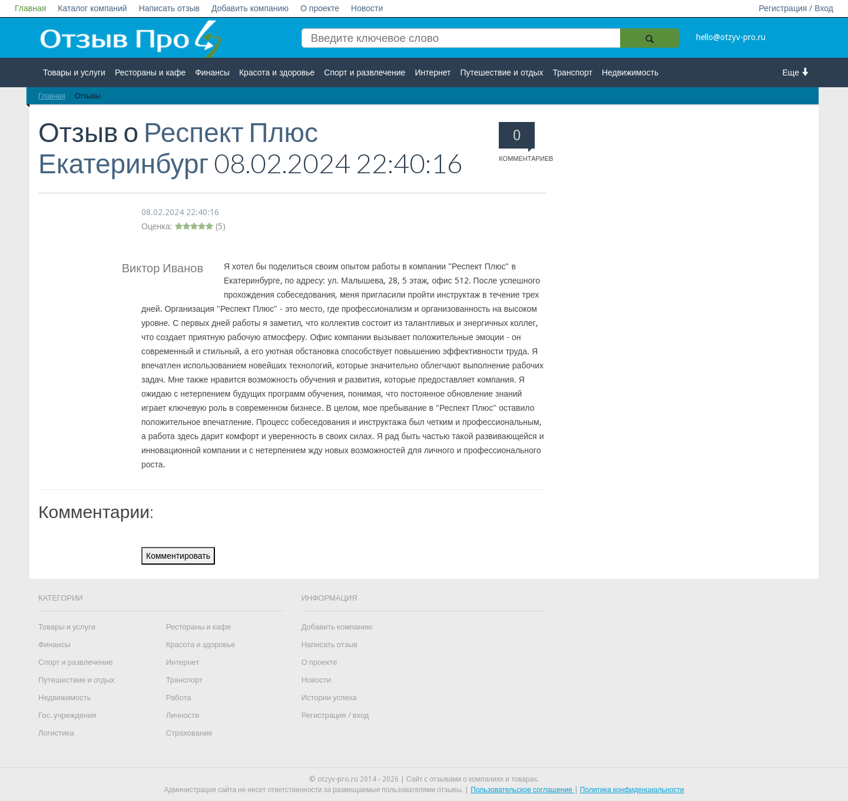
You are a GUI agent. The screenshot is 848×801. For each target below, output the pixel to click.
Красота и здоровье (276, 72)
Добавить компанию (250, 8)
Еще (796, 72)
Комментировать (178, 556)
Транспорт (572, 72)
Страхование (189, 733)
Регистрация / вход (335, 715)
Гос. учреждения (67, 715)
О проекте (319, 8)
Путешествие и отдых (502, 72)
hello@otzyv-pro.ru (731, 37)
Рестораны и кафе (150, 72)
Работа (178, 697)
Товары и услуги (74, 72)
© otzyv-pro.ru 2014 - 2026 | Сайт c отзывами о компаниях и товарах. (424, 779)
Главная (30, 8)
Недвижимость (630, 72)
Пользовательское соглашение (522, 790)
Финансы (212, 72)
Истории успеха (329, 697)
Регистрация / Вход (795, 8)
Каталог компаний (92, 8)
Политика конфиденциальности (632, 790)
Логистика (56, 733)
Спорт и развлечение (364, 72)
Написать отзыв (169, 8)
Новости (367, 8)
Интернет (432, 72)
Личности (183, 715)
